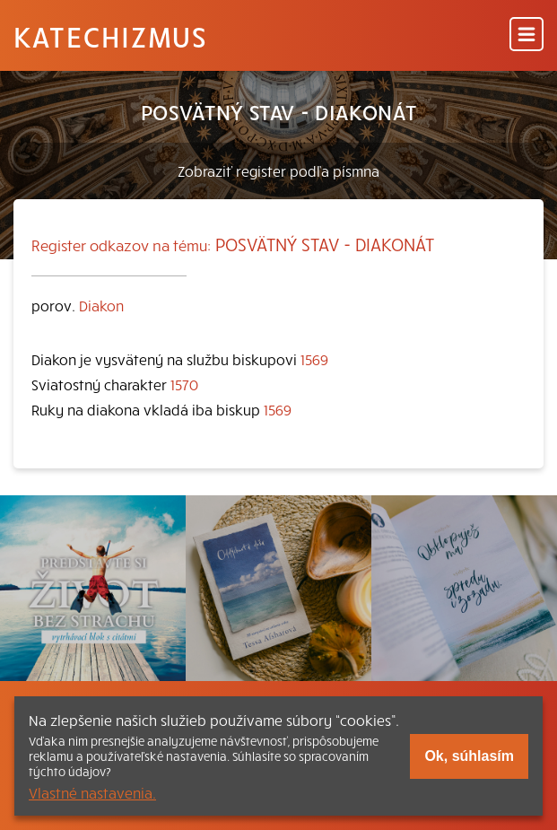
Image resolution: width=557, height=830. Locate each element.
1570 (184, 384)
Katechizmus (110, 36)
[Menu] (526, 35)
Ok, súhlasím (469, 756)
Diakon (101, 305)
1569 (314, 359)
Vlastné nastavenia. (92, 792)
